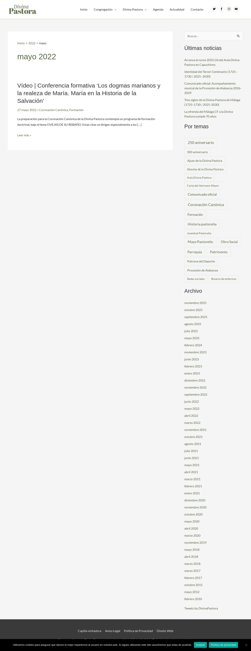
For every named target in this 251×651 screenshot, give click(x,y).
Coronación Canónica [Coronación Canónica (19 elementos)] (206, 204)
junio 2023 (191, 359)
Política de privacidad (223, 644)
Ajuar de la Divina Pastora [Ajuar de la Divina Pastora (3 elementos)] (204, 160)
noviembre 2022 (195, 387)
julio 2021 (191, 451)
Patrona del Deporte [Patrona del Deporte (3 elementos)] (201, 261)
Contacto (197, 9)
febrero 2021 (193, 486)
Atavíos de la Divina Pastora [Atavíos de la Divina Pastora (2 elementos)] (205, 169)
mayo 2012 (191, 592)
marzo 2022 (192, 422)
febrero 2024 (193, 345)
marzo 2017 (192, 570)
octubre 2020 (193, 514)
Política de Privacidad (138, 631)
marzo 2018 (192, 563)
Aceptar (200, 644)
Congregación (103, 9)
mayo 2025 (191, 338)
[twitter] (214, 9)
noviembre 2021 (195, 429)
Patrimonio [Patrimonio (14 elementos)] (218, 252)
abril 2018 (191, 556)
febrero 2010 (193, 599)
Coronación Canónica (53, 110)
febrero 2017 (193, 578)
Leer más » (24, 135)
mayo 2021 (191, 465)
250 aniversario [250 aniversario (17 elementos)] (201, 142)
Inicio (83, 9)
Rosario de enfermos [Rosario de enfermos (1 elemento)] (223, 278)
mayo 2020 (191, 521)
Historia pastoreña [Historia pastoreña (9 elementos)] (202, 224)
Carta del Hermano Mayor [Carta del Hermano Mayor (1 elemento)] (203, 185)
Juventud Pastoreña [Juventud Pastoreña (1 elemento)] (199, 233)
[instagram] (229, 9)
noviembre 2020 (195, 507)
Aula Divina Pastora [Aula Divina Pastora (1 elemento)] (199, 177)
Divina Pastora (133, 9)
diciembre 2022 (194, 380)
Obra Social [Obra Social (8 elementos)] (229, 242)
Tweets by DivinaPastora (201, 608)
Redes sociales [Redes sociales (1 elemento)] (196, 278)
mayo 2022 (191, 408)
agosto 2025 (192, 324)
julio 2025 (191, 331)
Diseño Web (165, 631)
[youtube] (236, 9)
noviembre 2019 (195, 542)
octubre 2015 (193, 585)
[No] (246, 645)
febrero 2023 (193, 366)
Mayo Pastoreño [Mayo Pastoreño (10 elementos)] (200, 242)
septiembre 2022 (195, 394)
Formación (76, 110)
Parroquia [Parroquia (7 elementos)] (194, 252)
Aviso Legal (112, 631)
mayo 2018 (191, 549)
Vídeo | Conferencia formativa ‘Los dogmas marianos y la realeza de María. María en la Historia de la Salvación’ (88, 93)
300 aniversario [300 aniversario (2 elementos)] (197, 152)
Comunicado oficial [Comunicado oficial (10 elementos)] (202, 194)
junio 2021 (191, 458)
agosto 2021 (192, 444)
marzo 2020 (192, 535)
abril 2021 (191, 472)
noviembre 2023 (195, 352)
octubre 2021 (193, 437)
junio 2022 (191, 401)
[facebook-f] (222, 9)
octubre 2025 (193, 310)
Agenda (158, 9)
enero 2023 (192, 373)
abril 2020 (191, 528)
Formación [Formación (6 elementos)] (195, 214)
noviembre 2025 (195, 303)
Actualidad (177, 9)
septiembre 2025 (195, 317)
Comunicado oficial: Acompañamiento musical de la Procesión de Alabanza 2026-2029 (212, 88)
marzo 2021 (192, 479)
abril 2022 (191, 415)
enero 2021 (192, 493)
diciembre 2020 (194, 500)
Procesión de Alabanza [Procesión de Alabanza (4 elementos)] (202, 270)
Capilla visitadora (89, 631)
